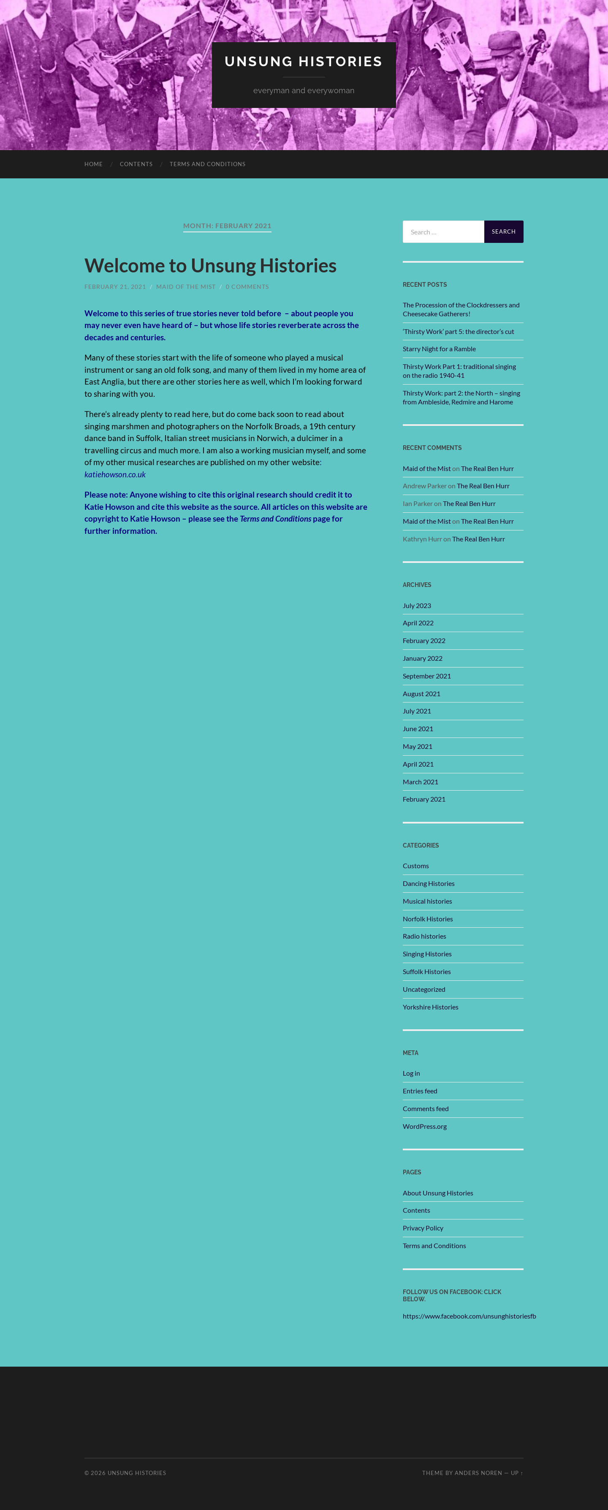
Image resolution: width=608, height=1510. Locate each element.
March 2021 (420, 782)
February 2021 (424, 799)
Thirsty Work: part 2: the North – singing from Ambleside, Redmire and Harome (461, 397)
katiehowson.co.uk (115, 474)
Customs (416, 865)
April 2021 (418, 764)
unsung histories (304, 61)
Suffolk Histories (427, 971)
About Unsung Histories (438, 1193)
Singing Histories (427, 954)
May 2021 (417, 746)
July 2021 (417, 711)
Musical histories (427, 901)
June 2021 (418, 728)
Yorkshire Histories (431, 1007)
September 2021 (427, 676)
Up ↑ (517, 1473)
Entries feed (420, 1091)
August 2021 (421, 693)
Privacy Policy (423, 1228)
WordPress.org (425, 1126)
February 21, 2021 (115, 286)
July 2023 (417, 605)
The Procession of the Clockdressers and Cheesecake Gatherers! (461, 309)
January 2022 (422, 658)
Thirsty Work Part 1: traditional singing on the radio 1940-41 (459, 370)
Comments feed (426, 1108)
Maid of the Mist (186, 286)
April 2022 (418, 623)
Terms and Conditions (208, 164)
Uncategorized (424, 989)
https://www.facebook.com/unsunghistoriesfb (469, 1316)
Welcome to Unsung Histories (210, 265)
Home (93, 164)
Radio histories (424, 936)
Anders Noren (478, 1473)
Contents (136, 164)
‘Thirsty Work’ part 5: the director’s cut (458, 331)
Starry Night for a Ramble (439, 349)
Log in (411, 1073)
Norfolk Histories (428, 919)
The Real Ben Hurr (487, 468)
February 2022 (424, 640)
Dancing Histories (429, 883)
